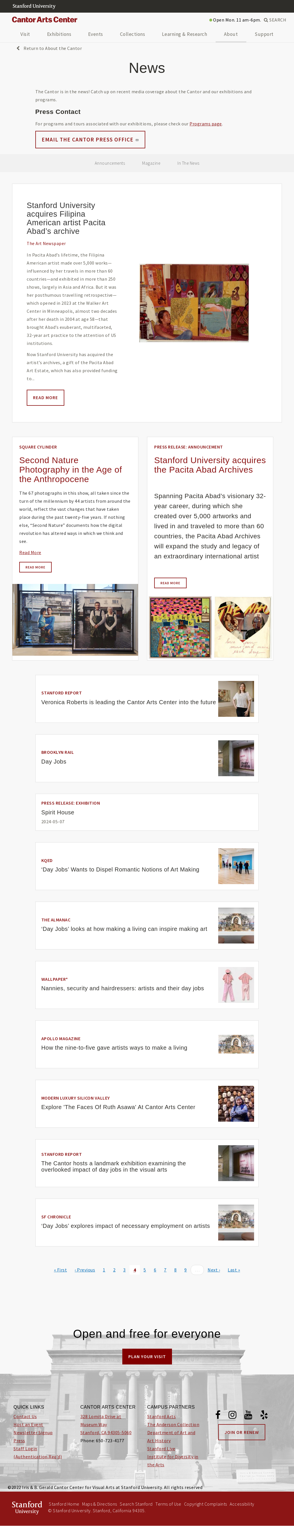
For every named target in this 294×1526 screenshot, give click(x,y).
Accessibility (242, 1504)
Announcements (110, 163)
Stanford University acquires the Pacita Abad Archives (210, 464)
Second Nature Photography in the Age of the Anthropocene (70, 469)
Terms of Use (168, 1504)
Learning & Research (184, 34)
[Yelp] (264, 1415)
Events (95, 34)
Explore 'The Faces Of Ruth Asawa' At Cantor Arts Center (118, 1107)
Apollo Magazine (61, 1038)
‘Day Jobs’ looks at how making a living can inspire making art (124, 929)
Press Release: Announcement (188, 447)
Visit (25, 34)
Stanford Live (161, 1448)
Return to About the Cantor (49, 48)
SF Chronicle (56, 1217)
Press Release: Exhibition (70, 803)
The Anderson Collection (173, 1424)
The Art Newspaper (46, 243)
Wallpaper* (54, 979)
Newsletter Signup (33, 1432)
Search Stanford (136, 1504)
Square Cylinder (38, 447)
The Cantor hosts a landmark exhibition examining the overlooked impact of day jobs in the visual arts (113, 1166)
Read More (30, 552)
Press (19, 1440)
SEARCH (275, 20)
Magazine (151, 163)
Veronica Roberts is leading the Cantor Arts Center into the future (128, 702)
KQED (47, 860)
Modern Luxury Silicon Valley (75, 1098)
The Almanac (56, 920)
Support (264, 34)
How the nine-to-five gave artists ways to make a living (114, 1047)
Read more (45, 397)
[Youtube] (248, 1415)
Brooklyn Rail (57, 752)
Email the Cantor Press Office (90, 139)
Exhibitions (59, 34)
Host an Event (28, 1424)
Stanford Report (61, 693)
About (231, 34)
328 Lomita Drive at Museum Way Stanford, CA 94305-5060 (106, 1424)
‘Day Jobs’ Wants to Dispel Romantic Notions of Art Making (120, 869)
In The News (188, 163)
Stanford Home (64, 1504)
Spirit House (57, 812)
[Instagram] (232, 1415)
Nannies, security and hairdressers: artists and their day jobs (122, 988)
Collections (132, 34)
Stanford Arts (161, 1416)
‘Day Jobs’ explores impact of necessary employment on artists (125, 1226)
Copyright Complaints (205, 1504)
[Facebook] (218, 1415)
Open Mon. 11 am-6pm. (235, 20)
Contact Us (25, 1416)
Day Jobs (53, 761)
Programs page (205, 124)
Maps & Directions (99, 1504)
